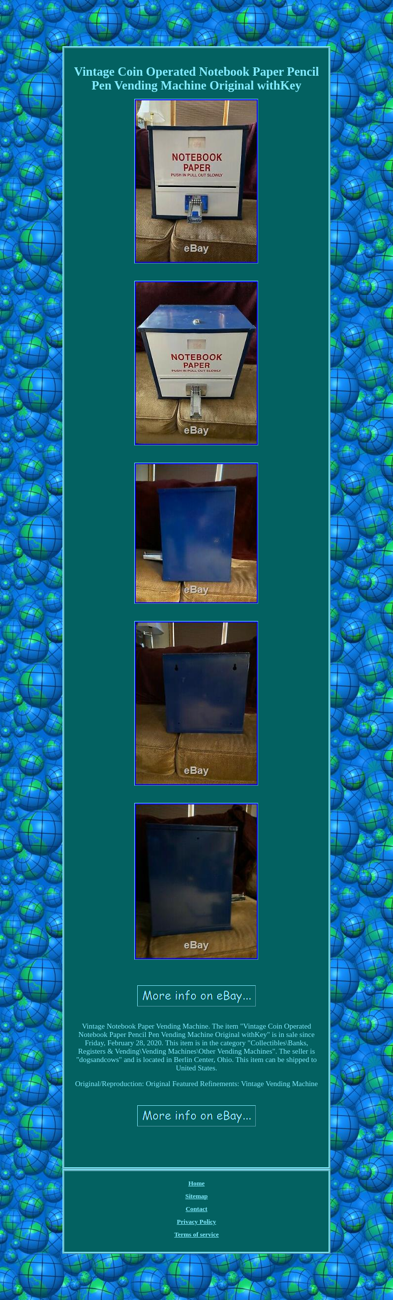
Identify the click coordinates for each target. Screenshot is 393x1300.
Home (196, 1183)
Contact (196, 1208)
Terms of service (196, 1234)
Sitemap (196, 1196)
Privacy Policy (196, 1221)
